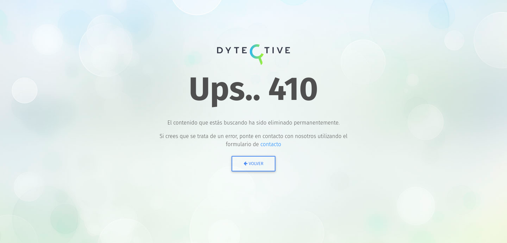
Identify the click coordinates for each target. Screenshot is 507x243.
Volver (254, 163)
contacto (270, 144)
